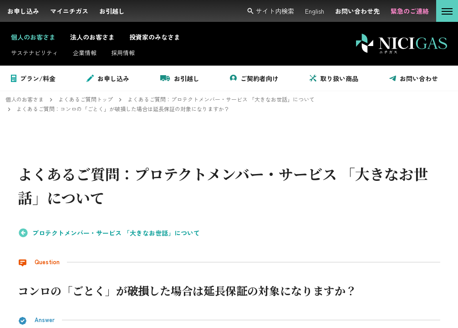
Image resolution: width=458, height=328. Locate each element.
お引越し (179, 78)
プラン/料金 (33, 78)
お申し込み (108, 78)
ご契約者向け (254, 78)
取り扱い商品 (334, 78)
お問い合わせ (413, 78)
